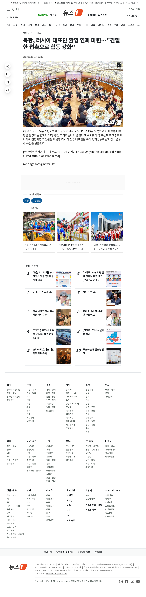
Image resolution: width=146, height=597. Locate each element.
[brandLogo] (73, 12)
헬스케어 (109, 453)
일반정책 (69, 449)
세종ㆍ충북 (90, 407)
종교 (9, 502)
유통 (48, 463)
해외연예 (30, 509)
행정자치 (89, 389)
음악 (28, 506)
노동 (28, 403)
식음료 (49, 474)
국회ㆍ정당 (11, 393)
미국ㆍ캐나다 (71, 393)
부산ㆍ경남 (90, 425)
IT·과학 (89, 441)
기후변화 (69, 414)
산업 (48, 441)
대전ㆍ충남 (90, 411)
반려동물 (10, 530)
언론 (9, 513)
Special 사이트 (113, 490)
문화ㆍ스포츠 (12, 460)
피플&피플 (70, 421)
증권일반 (30, 460)
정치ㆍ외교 (11, 446)
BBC (87, 495)
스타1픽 (108, 502)
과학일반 (89, 467)
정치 (9, 384)
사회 (29, 384)
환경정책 (50, 411)
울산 (87, 428)
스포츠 (49, 490)
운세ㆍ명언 (11, 523)
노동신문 (102, 14)
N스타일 (30, 516)
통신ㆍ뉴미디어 (92, 449)
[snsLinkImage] (121, 581)
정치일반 (10, 400)
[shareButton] (8, 66)
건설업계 (69, 460)
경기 (87, 396)
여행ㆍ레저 (11, 520)
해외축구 (50, 506)
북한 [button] (25, 32)
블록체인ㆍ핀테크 (34, 470)
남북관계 (10, 463)
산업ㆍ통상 (51, 396)
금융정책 (30, 449)
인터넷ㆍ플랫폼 (92, 446)
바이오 (108, 441)
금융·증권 (31, 441)
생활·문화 (12, 490)
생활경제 (50, 467)
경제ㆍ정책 (51, 389)
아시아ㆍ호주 (71, 396)
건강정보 (10, 516)
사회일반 (30, 421)
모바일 (88, 453)
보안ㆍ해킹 (90, 460)
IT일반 (88, 456)
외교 (107, 384)
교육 (28, 396)
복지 (28, 400)
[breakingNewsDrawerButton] (13, 9)
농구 (48, 513)
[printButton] (8, 90)
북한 (27, 200)
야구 (48, 495)
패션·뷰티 (50, 470)
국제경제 (69, 411)
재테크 (29, 467)
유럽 (68, 400)
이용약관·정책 (84, 552)
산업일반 (50, 446)
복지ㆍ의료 (110, 446)
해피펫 (53, 14)
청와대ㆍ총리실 (13, 389)
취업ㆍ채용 (51, 481)
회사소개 (48, 552)
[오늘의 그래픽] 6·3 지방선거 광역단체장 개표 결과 (43, 276)
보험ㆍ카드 (31, 456)
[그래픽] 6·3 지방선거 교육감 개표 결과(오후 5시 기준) (93, 276)
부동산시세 (70, 456)
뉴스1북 (108, 513)
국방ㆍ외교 (110, 389)
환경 (28, 407)
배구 (48, 509)
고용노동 (50, 403)
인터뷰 (29, 513)
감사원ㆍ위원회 (13, 396)
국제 (68, 384)
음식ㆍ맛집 (11, 537)
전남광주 (89, 418)
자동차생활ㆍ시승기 (15, 534)
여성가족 (30, 418)
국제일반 (69, 428)
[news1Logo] (18, 567)
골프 (48, 516)
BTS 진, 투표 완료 (42, 291)
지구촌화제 (70, 425)
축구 (48, 502)
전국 (88, 384)
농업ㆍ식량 (51, 407)
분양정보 (69, 453)
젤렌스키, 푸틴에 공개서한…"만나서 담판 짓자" (26, 3)
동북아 (68, 389)
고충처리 (98, 552)
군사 (9, 449)
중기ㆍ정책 (51, 460)
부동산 (69, 441)
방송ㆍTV (31, 499)
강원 (87, 403)
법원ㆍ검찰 (31, 393)
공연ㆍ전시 (11, 495)
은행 (28, 453)
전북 (87, 414)
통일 (107, 393)
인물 (28, 414)
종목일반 (50, 520)
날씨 (28, 411)
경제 (48, 384)
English (92, 14)
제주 (87, 432)
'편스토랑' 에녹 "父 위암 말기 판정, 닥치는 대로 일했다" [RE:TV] (77, 3)
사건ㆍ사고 (31, 389)
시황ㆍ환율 (31, 463)
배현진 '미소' (89, 291)
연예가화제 (31, 495)
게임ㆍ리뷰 (90, 463)
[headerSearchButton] (17, 9)
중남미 (68, 407)
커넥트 (131, 9)
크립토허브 (43, 14)
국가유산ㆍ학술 (13, 506)
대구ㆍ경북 (90, 421)
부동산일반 (70, 446)
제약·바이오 (110, 449)
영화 (28, 502)
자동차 (49, 456)
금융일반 (30, 446)
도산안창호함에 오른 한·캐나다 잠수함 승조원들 (43, 334)
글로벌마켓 (90, 499)
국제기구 (69, 418)
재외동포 (109, 396)
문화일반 (10, 509)
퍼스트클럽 (109, 516)
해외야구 (50, 499)
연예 (29, 490)
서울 (87, 393)
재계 (48, 449)
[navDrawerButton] (8, 9)
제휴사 (89, 490)
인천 (87, 400)
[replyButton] (8, 74)
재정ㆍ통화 (51, 393)
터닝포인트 (109, 509)
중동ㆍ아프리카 (72, 403)
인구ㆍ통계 (51, 400)
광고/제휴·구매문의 (64, 552)
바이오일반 (109, 456)
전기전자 (50, 453)
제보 (138, 9)
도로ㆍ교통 (11, 527)
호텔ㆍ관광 (51, 477)
